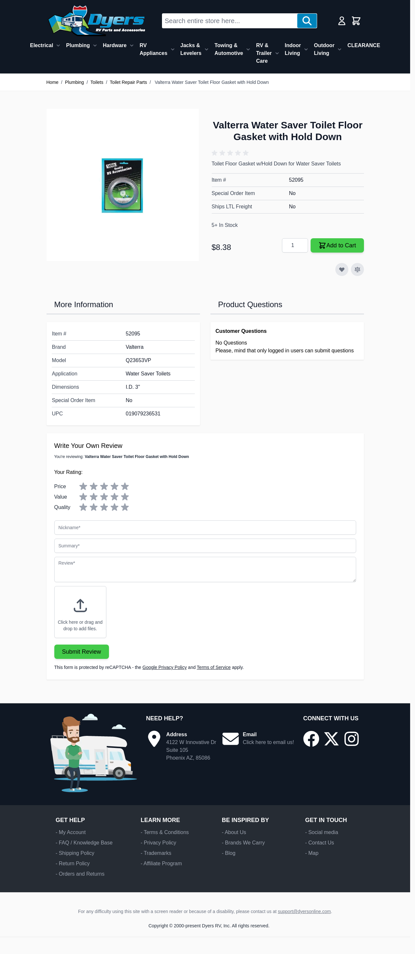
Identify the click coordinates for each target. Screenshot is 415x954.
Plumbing (78, 45)
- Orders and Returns (80, 874)
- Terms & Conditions (165, 832)
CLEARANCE (363, 45)
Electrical (41, 45)
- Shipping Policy (75, 853)
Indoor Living (293, 49)
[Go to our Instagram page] (351, 739)
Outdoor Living (324, 49)
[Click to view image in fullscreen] (123, 185)
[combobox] (229, 21)
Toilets (96, 82)
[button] (231, 153)
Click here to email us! (268, 742)
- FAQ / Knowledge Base (84, 842)
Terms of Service (214, 667)
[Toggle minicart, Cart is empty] (356, 21)
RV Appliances (153, 49)
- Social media (321, 832)
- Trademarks (156, 853)
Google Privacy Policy (164, 667)
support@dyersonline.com (304, 911)
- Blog (228, 853)
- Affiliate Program (161, 863)
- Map (311, 853)
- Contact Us (319, 842)
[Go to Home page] (96, 21)
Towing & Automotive (228, 49)
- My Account (71, 832)
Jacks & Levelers (191, 49)
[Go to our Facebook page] (311, 739)
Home (53, 82)
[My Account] (342, 21)
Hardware (115, 45)
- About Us (234, 832)
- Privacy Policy (158, 842)
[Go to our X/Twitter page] (331, 739)
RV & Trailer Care (264, 53)
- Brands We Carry (243, 842)
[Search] (307, 21)
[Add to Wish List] (341, 269)
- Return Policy (73, 863)
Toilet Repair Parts (128, 82)
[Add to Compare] (357, 269)
